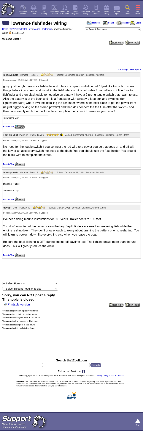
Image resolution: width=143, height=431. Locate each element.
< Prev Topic (123, 69)
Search (108, 23)
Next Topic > (135, 69)
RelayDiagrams (75, 13)
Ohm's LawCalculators (65, 13)
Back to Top (8, 127)
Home (5, 29)
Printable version (19, 304)
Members (93, 23)
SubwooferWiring (86, 13)
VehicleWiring (106, 13)
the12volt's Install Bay (21, 29)
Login (135, 23)
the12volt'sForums (23, 13)
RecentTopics (117, 13)
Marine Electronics (43, 29)
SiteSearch (127, 13)
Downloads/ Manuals (54, 13)
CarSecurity (44, 13)
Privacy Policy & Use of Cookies (110, 375)
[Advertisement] (71, 56)
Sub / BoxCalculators (96, 13)
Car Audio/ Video (33, 13)
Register (123, 23)
